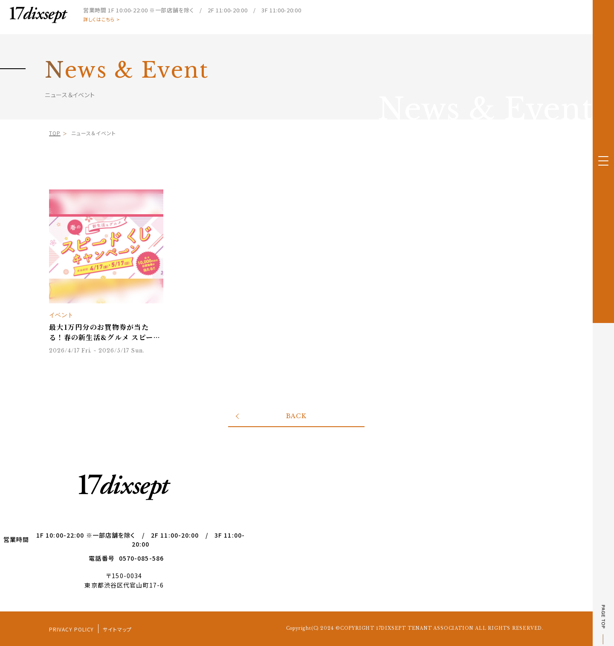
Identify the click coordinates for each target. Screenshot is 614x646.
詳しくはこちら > (101, 19)
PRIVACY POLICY (71, 629)
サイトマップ (117, 629)
